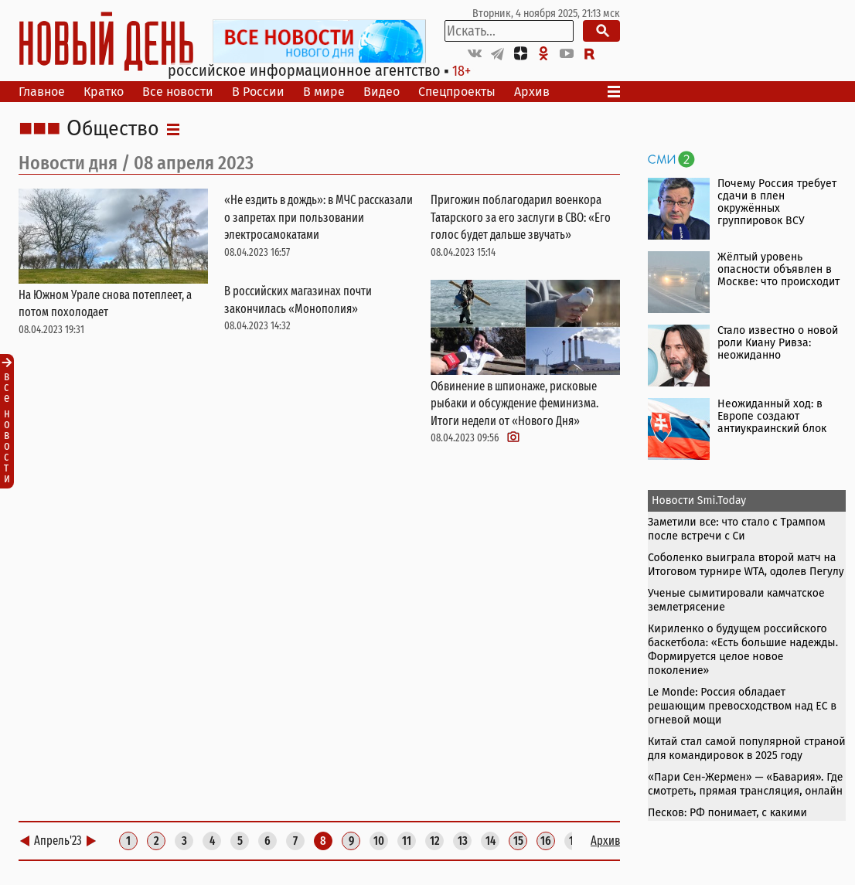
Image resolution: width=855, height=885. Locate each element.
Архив (532, 91)
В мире (324, 91)
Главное (42, 91)
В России (258, 91)
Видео (381, 91)
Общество (112, 129)
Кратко (103, 91)
